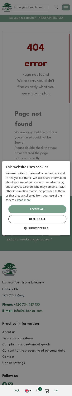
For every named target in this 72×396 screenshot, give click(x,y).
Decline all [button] (37, 219)
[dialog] (36, 198)
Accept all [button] (37, 209)
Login (17, 390)
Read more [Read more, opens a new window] (24, 200)
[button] (36, 228)
